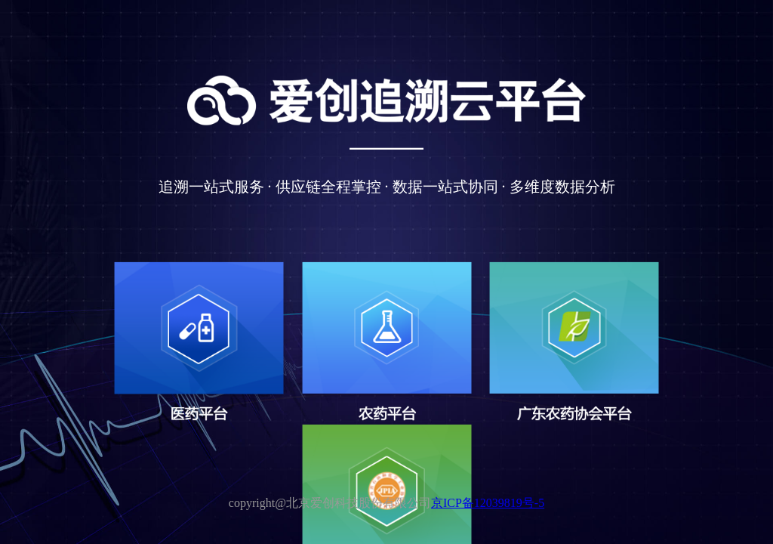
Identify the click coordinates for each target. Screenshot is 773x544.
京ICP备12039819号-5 (487, 502)
